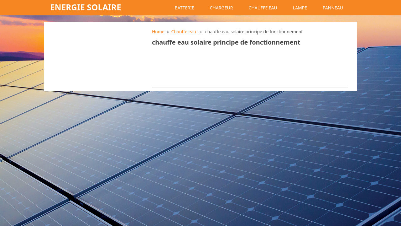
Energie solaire (85, 7)
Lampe (300, 8)
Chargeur (221, 8)
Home (158, 32)
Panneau (333, 8)
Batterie (184, 8)
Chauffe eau (262, 8)
